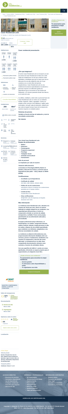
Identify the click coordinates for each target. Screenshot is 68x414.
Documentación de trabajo (34, 379)
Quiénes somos (52, 377)
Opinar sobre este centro (10, 327)
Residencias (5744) (20, 14)
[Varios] (29, 29)
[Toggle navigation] (3, 10)
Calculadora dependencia (12, 379)
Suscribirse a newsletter (55, 383)
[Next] (45, 25)
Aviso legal (51, 381)
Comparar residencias (11, 383)
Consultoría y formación (55, 384)
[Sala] (26, 29)
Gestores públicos (32, 388)
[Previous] (4, 25)
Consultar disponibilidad (9, 99)
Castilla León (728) (30, 14)
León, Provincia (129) (42, 14)
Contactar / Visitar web (25, 42)
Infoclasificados (31, 384)
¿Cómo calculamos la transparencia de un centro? (14, 297)
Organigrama (7, 309)
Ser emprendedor (32, 377)
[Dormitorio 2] (23, 29)
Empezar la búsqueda (34, 272)
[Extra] (32, 29)
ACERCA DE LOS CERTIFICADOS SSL (34, 398)
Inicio (4, 14)
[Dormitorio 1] (20, 29)
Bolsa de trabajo (31, 386)
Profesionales (31, 383)
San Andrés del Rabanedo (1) (55, 14)
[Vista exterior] (16, 29)
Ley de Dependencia (11, 381)
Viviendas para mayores (12, 384)
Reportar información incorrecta (15, 319)
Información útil (10, 386)
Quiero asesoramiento (59, 32)
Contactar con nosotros (55, 379)
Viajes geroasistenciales (34, 390)
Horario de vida (8, 304)
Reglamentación (31, 381)
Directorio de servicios (12, 377)
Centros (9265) (10, 14)
